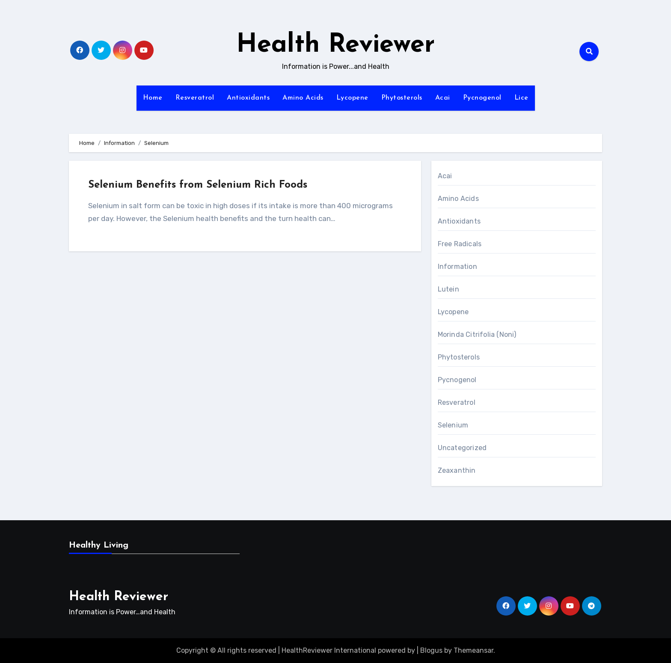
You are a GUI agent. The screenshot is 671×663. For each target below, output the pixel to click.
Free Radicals (460, 244)
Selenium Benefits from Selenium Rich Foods (197, 185)
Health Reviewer (335, 45)
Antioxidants (248, 97)
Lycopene (352, 97)
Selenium (453, 425)
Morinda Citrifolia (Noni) (477, 334)
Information (457, 266)
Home (153, 97)
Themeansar (473, 650)
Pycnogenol (482, 97)
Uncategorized (462, 448)
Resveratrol (194, 97)
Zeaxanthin (457, 470)
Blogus (431, 650)
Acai (442, 97)
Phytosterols (401, 97)
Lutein (448, 289)
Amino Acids (303, 97)
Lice (521, 97)
